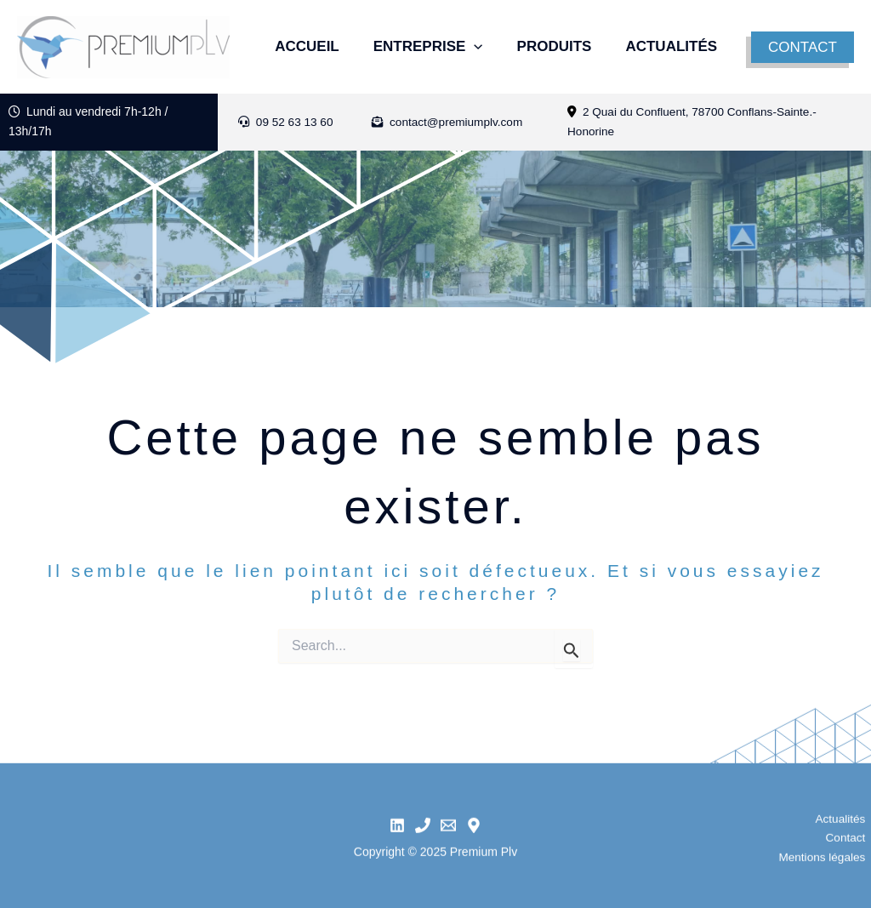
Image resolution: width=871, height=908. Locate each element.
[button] (804, 47)
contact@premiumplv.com (449, 121)
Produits (564, 35)
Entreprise (430, 35)
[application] (475, 35)
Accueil (300, 35)
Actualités (314, 58)
